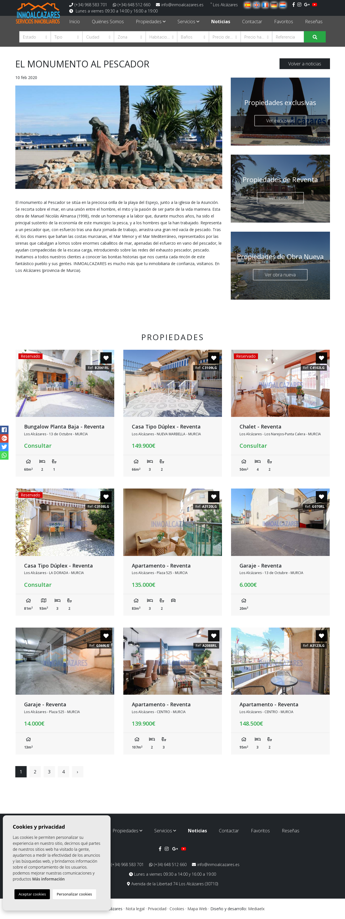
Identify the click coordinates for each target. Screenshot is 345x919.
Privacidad (157, 908)
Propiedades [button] (151, 21)
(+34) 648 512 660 (131, 4)
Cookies (177, 908)
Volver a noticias (304, 64)
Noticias (220, 21)
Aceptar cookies (32, 894)
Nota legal (135, 908)
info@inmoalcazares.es (180, 4)
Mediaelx (256, 908)
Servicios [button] (188, 21)
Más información (48, 879)
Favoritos (283, 21)
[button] (35, 36)
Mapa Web (197, 908)
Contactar (252, 21)
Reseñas (314, 21)
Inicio (74, 21)
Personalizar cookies (74, 894)
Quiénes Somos (108, 21)
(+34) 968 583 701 (88, 4)
